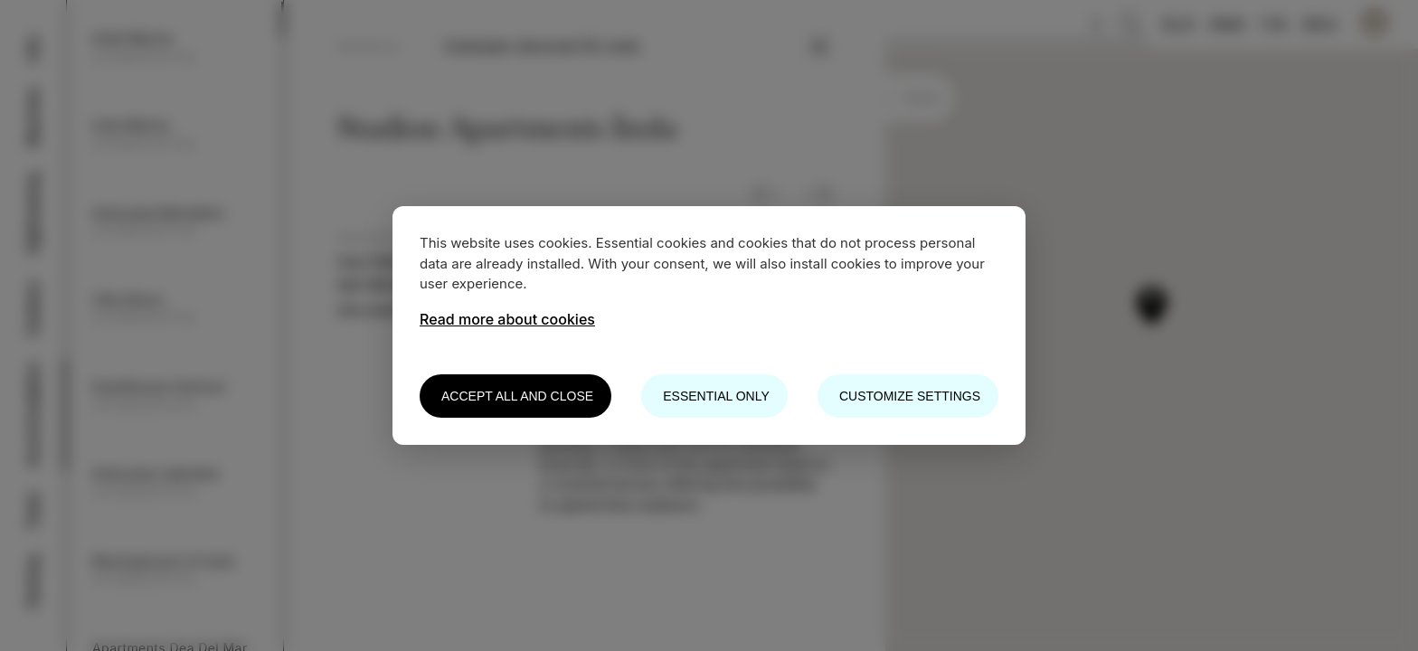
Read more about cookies (507, 319)
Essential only (716, 396)
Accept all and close (517, 396)
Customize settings (909, 396)
